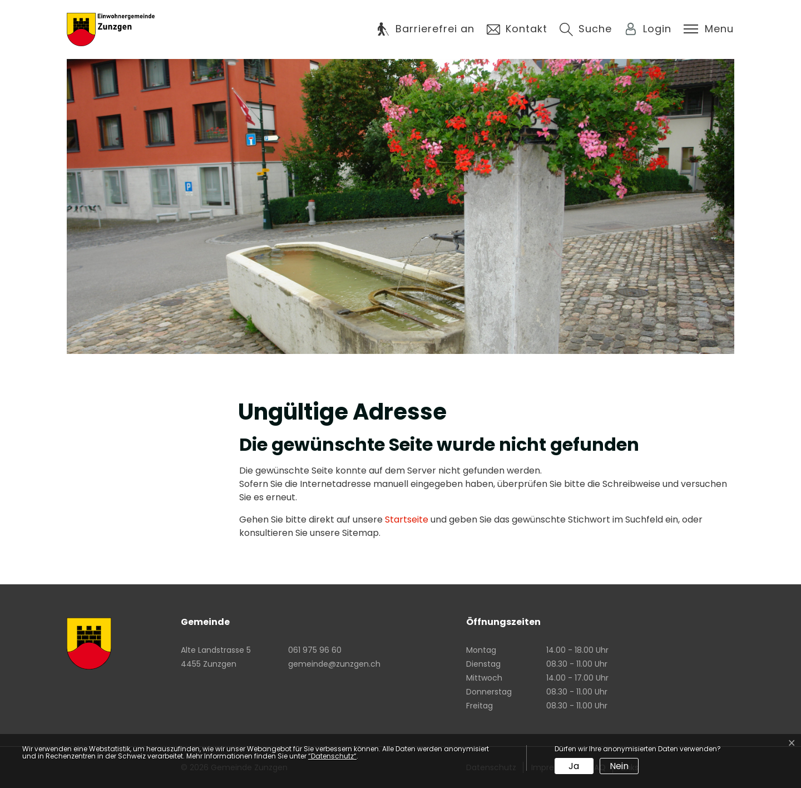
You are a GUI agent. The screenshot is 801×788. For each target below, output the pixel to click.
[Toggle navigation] (708, 29)
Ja (573, 766)
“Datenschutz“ (332, 756)
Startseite (406, 519)
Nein (619, 766)
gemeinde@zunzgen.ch (334, 663)
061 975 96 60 (315, 650)
